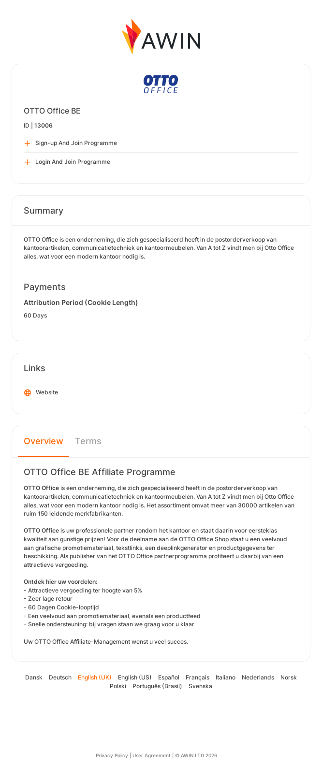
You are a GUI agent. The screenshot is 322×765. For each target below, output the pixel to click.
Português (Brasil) (157, 686)
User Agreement (151, 755)
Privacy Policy (112, 755)
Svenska (200, 686)
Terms (88, 441)
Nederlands (258, 677)
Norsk (288, 677)
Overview (43, 441)
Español (168, 677)
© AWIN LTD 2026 (196, 755)
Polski (118, 686)
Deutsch (60, 677)
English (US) (135, 677)
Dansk (34, 677)
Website (41, 393)
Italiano (225, 677)
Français (197, 677)
